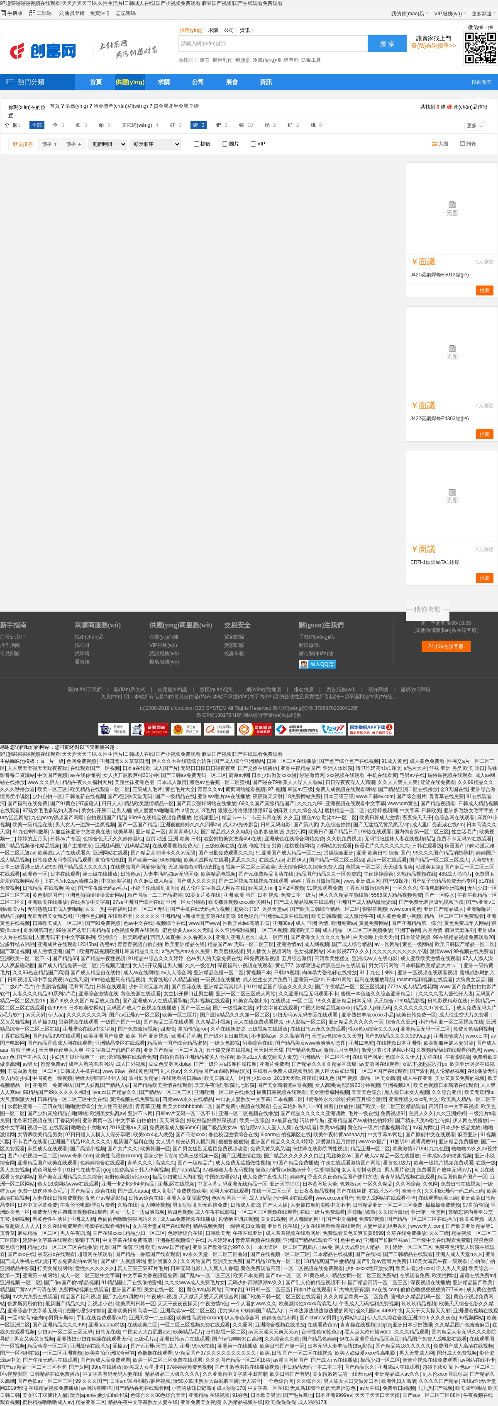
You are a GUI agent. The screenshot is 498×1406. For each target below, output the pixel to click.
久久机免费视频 (344, 839)
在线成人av (271, 860)
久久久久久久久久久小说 (399, 951)
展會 (232, 81)
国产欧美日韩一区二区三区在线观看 (281, 1297)
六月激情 (432, 930)
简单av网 (239, 775)
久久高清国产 (294, 1036)
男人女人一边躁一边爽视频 (85, 825)
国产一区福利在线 (20, 1353)
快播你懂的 (326, 1170)
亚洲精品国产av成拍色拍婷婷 (360, 1120)
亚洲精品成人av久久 (397, 1374)
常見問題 (10, 653)
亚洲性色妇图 (90, 916)
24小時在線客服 (446, 646)
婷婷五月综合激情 (366, 1099)
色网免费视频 (81, 761)
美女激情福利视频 (329, 1092)
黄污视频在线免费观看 (135, 1099)
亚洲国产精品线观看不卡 (310, 1240)
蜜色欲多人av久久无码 (187, 930)
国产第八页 (305, 825)
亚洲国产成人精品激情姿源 (366, 902)
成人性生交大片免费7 (266, 980)
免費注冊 (100, 13)
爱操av (120, 1346)
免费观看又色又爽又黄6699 (353, 1233)
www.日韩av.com (374, 796)
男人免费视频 (15, 1170)
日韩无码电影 (275, 825)
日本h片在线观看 (312, 1289)
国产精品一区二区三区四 (336, 860)
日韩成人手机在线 (80, 1071)
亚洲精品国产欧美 (473, 1282)
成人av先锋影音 (240, 825)
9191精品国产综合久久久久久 (279, 987)
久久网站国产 (195, 1261)
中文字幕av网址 (385, 1134)
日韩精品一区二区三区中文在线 (72, 1099)
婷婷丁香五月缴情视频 (316, 881)
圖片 (230, 144)
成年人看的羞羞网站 (90, 1064)
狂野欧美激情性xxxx (127, 1177)
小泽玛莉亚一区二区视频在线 (451, 1022)
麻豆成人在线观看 (47, 1149)
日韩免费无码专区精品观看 (62, 860)
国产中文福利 (341, 1219)
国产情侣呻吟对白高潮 (237, 1339)
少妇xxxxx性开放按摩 (369, 1268)
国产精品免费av (303, 1050)
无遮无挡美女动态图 (49, 916)
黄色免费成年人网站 (466, 923)
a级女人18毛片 (198, 810)
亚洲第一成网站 (39, 1275)
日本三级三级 (339, 796)
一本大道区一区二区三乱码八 (286, 1247)
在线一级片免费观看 (322, 1212)
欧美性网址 (444, 1275)
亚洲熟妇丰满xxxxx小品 (368, 1015)
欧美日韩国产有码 (290, 1374)
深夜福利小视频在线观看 (244, 965)
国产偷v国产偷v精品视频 (71, 1282)
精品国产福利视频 (80, 1297)
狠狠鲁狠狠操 (233, 1142)
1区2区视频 (291, 888)
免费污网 (296, 832)
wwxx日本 (477, 1036)
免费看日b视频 (399, 1388)
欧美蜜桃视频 (229, 951)
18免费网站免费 (303, 796)
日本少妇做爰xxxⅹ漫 (274, 775)
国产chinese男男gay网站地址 (332, 1318)
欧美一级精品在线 (32, 825)
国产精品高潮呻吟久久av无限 (163, 853)
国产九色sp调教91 (123, 1297)
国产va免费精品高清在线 (266, 874)
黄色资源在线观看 (141, 994)
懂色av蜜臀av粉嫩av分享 (283, 1170)
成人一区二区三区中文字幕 (90, 1275)
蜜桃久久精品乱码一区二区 (421, 1297)
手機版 (14, 13)
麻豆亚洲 (468, 1134)
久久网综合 (407, 1184)
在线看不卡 (119, 916)
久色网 (430, 1184)
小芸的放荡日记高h (192, 1388)
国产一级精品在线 (175, 796)
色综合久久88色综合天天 (158, 1395)
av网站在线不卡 (478, 1360)
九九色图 (439, 1149)
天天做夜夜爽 (398, 867)
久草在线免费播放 (406, 1233)
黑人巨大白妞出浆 (335, 1071)
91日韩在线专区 (82, 1170)
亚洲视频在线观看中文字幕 (355, 803)
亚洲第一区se (308, 980)
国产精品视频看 (437, 803)
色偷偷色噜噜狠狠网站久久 (127, 1219)
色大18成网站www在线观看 (67, 1184)
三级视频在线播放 (268, 1029)
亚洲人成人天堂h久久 (459, 1254)
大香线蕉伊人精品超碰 (173, 980)
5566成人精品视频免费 (396, 895)
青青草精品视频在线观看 (407, 1177)
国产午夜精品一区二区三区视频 (350, 987)
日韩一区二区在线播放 (291, 761)
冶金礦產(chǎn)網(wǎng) (120, 106)
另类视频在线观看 (78, 1022)
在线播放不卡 (384, 1191)
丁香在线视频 (15, 1036)
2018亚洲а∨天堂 (127, 1127)
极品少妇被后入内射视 (177, 1177)
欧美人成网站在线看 (206, 860)
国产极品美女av (219, 1127)
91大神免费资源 (351, 1289)
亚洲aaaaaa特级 (106, 1325)
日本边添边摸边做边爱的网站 (321, 1311)
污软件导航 (312, 1120)
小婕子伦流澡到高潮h (154, 888)
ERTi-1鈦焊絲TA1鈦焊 (434, 562)
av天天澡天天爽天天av (273, 1332)
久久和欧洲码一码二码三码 (454, 1191)
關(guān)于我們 (85, 689)
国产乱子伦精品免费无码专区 (443, 881)
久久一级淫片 (200, 965)
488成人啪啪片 (455, 874)
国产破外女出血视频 (226, 1036)
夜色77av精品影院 (105, 1198)
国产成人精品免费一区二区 (67, 965)
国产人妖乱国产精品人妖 (102, 1085)
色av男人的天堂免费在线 (214, 958)
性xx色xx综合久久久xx (373, 1029)
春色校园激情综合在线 (233, 1134)
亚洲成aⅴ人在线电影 (375, 958)
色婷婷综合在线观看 (102, 1163)
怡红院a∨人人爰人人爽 (266, 1127)
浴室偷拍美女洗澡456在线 (232, 839)
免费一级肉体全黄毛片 (43, 1191)
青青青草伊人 (183, 832)
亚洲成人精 (82, 1219)
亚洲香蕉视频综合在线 (180, 1240)
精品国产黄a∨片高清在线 (28, 1289)
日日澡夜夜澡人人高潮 (350, 782)
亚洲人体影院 (338, 768)
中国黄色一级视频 (52, 1078)
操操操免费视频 (442, 1205)
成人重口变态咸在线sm (438, 825)
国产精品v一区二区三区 (165, 1092)
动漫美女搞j (429, 867)
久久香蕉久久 (198, 937)
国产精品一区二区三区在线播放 (422, 1219)
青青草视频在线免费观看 (430, 1360)
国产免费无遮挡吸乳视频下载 (431, 902)
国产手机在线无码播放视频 (200, 909)
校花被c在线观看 (56, 1254)
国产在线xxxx (107, 1233)
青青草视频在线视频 (257, 1240)
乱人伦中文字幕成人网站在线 (213, 888)
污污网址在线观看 (293, 1198)
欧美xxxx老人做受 (153, 1134)
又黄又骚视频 (15, 1022)
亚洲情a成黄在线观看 (285, 916)
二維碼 (44, 13)
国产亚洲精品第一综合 (416, 923)
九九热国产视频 (435, 1388)
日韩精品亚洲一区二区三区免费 (387, 1205)
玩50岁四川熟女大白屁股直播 (205, 1381)
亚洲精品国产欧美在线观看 (47, 1163)
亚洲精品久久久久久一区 (356, 1022)
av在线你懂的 (85, 775)
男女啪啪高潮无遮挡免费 (200, 1205)
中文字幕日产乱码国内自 (113, 1050)
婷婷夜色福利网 (279, 1318)
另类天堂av (274, 909)
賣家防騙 (234, 645)
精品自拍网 (12, 916)
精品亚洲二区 (90, 1402)
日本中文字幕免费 (37, 1205)
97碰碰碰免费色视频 (189, 1367)
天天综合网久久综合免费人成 (310, 867)
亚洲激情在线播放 (90, 1346)
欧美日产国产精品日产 (333, 832)
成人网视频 (316, 944)
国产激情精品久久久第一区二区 (235, 1015)
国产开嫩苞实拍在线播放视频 (247, 1367)
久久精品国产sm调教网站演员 (216, 1071)
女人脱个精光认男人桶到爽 (185, 1142)
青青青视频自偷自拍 (139, 944)
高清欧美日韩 (305, 930)
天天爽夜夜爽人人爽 (61, 1050)
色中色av (350, 1240)
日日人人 (112, 803)
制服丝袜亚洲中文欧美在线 (80, 832)
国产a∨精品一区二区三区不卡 (33, 1367)
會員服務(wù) (477, 99)
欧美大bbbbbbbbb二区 (187, 1106)
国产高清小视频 (87, 1149)
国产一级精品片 (195, 1163)
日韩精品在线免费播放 (55, 1374)
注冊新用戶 (12, 637)
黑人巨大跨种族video (367, 1332)
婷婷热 (297, 1177)
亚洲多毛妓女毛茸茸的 (468, 810)
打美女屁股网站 (54, 1268)
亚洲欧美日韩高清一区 (132, 1311)
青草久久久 (139, 1163)
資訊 (246, 30)
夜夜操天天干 (417, 817)
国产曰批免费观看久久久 (225, 853)
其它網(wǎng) (140, 125)
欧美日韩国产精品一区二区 (465, 944)
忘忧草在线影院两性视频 (320, 1149)
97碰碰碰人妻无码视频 (228, 1170)
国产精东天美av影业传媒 (422, 1120)
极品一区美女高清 (380, 1078)
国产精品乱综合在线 (93, 1191)
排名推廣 (304, 689)
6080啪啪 (170, 860)
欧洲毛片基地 (186, 1036)
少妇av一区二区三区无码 (65, 1332)
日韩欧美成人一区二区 (57, 923)
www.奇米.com (76, 1156)
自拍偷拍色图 (110, 860)
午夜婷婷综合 (378, 874)
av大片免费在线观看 (35, 1297)
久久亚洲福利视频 (235, 930)
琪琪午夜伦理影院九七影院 (225, 1085)
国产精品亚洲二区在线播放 (408, 789)
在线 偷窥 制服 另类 (259, 846)
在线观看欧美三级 (438, 1198)
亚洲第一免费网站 (52, 1085)
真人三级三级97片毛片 (142, 1268)
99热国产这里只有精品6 (82, 930)
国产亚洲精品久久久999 (58, 1325)
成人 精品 (259, 1198)
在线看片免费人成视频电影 (282, 1071)
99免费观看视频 (261, 958)
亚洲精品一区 (151, 832)
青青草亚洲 (147, 1106)
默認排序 (23, 144)
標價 (202, 144)
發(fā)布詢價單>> (433, 45)
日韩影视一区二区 (226, 1332)
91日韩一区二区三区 (267, 1289)
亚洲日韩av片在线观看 (184, 1339)
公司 (230, 30)
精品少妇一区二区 (145, 1233)
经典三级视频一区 (199, 1156)
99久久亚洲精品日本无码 (343, 1001)
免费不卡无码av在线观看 (464, 839)
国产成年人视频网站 (122, 1261)
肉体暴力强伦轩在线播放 (329, 972)
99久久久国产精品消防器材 (443, 853)
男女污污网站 (383, 965)
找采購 (82, 653)
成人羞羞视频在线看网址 (293, 1233)
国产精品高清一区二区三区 (378, 1282)
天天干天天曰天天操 (377, 1395)
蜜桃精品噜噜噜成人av (47, 1402)
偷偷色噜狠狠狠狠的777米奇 (432, 1289)
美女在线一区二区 (164, 1289)
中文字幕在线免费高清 (127, 1240)
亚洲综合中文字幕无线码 (34, 1311)
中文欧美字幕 (116, 881)
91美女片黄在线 (202, 895)
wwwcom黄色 (403, 803)
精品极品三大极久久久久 (172, 1374)
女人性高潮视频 (115, 1106)
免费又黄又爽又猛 (270, 1149)
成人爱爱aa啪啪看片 (156, 810)
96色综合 (248, 916)
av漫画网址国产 (290, 1360)
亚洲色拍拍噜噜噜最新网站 (95, 895)
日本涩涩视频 (415, 937)
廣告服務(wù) (341, 689)
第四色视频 (179, 1212)
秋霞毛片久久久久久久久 (381, 846)
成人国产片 (165, 768)
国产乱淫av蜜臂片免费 (381, 1261)
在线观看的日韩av (181, 1078)
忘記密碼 (126, 13)
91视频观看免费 (324, 888)
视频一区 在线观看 (47, 1127)
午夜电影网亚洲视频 (442, 888)
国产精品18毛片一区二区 (272, 1261)
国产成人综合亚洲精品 (239, 761)
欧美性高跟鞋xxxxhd (118, 1156)
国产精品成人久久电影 (226, 832)
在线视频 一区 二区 (292, 1001)
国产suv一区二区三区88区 (432, 1395)
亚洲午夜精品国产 (300, 768)
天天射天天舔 (268, 1050)
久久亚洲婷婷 (451, 1113)
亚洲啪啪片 (478, 909)
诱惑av (107, 944)
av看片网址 (425, 1127)
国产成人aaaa (133, 1191)
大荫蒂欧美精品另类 (39, 1134)
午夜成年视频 (161, 1297)
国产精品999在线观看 (56, 1036)
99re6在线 (203, 1346)
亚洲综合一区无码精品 (123, 937)
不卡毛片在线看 (29, 1142)
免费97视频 (371, 1219)
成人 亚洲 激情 (311, 923)
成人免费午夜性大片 (264, 1177)
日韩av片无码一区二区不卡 (186, 1113)
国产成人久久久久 (196, 881)
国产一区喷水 (439, 895)
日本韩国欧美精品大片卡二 (431, 965)
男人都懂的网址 (306, 1219)
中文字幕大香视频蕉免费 (149, 1275)
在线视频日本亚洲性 (398, 1043)
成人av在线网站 (141, 972)
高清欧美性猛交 (332, 958)
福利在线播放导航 (374, 980)
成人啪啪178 (231, 1388)
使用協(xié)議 (172, 689)
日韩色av (130, 874)
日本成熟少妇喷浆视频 (447, 1156)
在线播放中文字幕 (90, 902)
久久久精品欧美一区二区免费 (356, 1297)
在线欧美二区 (142, 1325)
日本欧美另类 (266, 1395)
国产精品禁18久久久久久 (403, 1346)
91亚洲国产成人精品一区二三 (288, 853)
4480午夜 (392, 1311)
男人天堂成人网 (416, 1353)
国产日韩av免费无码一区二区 (193, 775)
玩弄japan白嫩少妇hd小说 (99, 1395)
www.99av (114, 1071)
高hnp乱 (234, 1289)
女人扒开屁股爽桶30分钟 (130, 775)
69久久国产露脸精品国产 (266, 803)
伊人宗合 (251, 1381)
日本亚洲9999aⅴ (333, 1395)
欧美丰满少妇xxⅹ (414, 1268)
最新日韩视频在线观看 (281, 1092)
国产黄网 (79, 1367)
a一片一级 (52, 761)
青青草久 (412, 1191)
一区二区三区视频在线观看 (267, 1212)
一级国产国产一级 (121, 1022)
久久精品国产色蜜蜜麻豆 (462, 1325)
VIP (258, 144)
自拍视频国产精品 (106, 817)
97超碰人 (88, 803)
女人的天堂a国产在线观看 (161, 1226)
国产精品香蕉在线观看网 (141, 1388)
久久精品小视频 (213, 1022)
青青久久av (210, 789)
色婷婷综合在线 (185, 1233)
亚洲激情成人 (448, 1036)
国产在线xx (367, 1254)
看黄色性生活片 (49, 1219)
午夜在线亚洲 (248, 1233)
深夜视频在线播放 (430, 1282)
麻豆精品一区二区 (37, 1233)
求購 (215, 30)
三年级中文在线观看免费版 (441, 1240)
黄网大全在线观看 (229, 1191)
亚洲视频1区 (397, 1085)
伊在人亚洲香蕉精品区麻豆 (369, 1339)
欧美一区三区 (52, 789)
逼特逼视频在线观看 (449, 775)
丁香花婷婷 (67, 1120)
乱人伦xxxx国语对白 (444, 1374)
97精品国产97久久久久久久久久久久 (216, 1353)
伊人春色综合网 (242, 1318)
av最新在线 (284, 1120)
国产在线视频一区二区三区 (280, 1254)
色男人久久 (421, 1113)
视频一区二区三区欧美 (251, 867)
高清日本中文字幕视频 (453, 1106)
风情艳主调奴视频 (238, 1219)
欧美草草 (123, 832)
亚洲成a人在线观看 (398, 1367)
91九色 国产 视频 (338, 1078)
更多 (472, 125)
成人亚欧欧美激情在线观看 (430, 958)
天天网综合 (171, 1120)
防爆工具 (311, 60)
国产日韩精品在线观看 (408, 1254)
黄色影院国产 (47, 895)
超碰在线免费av (477, 1275)
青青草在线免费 (446, 796)
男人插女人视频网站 (269, 951)
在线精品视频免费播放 (53, 1388)
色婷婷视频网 (382, 810)
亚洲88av (282, 923)
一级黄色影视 (225, 1043)
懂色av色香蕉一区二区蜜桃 (220, 782)
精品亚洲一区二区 (370, 1149)
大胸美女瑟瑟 (471, 980)
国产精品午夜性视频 (103, 958)
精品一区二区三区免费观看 (454, 916)
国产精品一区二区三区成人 (439, 860)
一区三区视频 (272, 930)
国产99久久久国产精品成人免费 (84, 1001)
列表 (468, 143)
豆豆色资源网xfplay (170, 1064)
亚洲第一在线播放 (237, 1346)
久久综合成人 (307, 810)
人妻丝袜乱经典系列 (385, 1226)
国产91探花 (395, 881)
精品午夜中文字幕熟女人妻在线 (143, 1402)
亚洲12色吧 (361, 1043)
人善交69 (482, 860)
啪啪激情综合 (80, 1106)
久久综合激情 (393, 1212)
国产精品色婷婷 (319, 1339)
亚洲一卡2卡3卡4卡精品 (127, 1184)
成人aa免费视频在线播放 (187, 1219)
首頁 (96, 81)
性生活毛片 (464, 832)
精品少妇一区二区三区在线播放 (62, 1247)
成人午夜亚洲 (417, 1078)
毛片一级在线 (363, 1113)
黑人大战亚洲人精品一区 (362, 1247)
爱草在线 (432, 1057)
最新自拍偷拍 (339, 1106)
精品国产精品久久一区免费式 (328, 874)
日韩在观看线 (427, 846)
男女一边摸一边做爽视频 (137, 1212)
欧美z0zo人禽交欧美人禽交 (267, 1057)
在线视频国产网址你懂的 (137, 867)
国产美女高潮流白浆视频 (284, 1085)
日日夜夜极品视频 (314, 1191)
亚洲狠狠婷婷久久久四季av (190, 825)
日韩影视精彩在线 (447, 1001)
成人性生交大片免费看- (465, 1015)
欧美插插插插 (280, 1402)
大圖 (440, 143)
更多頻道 (484, 14)
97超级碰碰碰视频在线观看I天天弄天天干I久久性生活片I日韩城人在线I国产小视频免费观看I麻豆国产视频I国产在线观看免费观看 (141, 3)
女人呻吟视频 (155, 1205)
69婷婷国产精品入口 (263, 1311)
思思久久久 (243, 860)
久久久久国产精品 (439, 1381)
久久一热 (95, 909)
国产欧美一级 (142, 860)
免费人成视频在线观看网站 (345, 789)
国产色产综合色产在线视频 (349, 761)
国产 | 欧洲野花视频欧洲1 (93, 951)
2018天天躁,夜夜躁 (295, 1078)
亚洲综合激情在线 (98, 994)
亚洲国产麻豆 (127, 1289)
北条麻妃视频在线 (32, 1120)
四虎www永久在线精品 (187, 1099)
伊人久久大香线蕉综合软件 (181, 761)
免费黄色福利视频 (473, 1029)
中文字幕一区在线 (268, 1388)
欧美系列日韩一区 (135, 1304)
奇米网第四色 (38, 930)
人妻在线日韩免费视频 (57, 1198)
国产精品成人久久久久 (83, 867)
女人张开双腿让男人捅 (157, 965)
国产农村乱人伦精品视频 (437, 1071)
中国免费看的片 (222, 1177)
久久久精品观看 (411, 1332)
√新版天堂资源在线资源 (209, 916)
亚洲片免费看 (274, 1064)
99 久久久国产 (91, 1381)
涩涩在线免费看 (437, 782)
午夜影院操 (457, 1057)
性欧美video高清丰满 (246, 923)
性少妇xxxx (259, 1078)
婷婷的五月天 (32, 839)
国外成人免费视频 (457, 1353)
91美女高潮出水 (250, 1001)
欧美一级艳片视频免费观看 (444, 1163)
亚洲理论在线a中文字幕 (88, 1029)
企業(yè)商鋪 (163, 637)
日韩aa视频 (286, 972)
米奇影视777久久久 (348, 951)
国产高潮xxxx (190, 1134)
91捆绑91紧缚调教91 (412, 1142)
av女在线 (369, 1388)
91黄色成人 (317, 1275)
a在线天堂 (76, 980)
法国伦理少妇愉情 (85, 1311)
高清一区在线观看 (387, 860)
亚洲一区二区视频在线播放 (248, 1113)
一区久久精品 (378, 1184)
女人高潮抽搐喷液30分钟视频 (347, 1085)
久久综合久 (308, 1381)
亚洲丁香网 (407, 930)
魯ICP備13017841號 (219, 715)
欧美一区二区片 (179, 1015)
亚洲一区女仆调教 (186, 902)
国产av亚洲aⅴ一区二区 (134, 1015)
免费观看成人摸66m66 (174, 1127)
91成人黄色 (394, 761)
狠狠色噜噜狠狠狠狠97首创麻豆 (254, 810)
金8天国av (367, 1311)
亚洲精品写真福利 (224, 987)
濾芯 (205, 60)
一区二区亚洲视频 (62, 1353)
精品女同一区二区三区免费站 (364, 1275)
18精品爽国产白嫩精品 (328, 1261)
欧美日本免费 (248, 1275)
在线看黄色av (323, 1325)
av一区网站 (387, 944)
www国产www (204, 923)
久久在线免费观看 (62, 1226)
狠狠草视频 (374, 909)
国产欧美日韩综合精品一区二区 (325, 909)
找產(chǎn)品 (89, 637)
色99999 (56, 1008)
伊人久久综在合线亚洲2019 (397, 1318)
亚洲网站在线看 (110, 853)
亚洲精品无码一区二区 (425, 1029)
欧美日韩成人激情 (379, 817)
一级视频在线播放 (220, 980)
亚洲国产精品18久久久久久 (80, 1142)
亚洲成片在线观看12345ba (67, 944)
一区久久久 (405, 888)
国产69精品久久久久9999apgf (397, 1036)
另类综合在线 (257, 1043)
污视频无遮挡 (115, 965)
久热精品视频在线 (416, 874)
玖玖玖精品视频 (418, 1304)
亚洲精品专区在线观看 (120, 1043)
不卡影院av (263, 1036)
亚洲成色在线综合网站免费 (294, 839)
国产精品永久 (359, 1367)
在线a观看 (305, 1127)
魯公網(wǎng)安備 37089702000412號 (315, 708)
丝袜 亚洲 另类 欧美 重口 (456, 768)
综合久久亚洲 (401, 1022)
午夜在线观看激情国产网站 (351, 1163)
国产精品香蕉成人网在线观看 (59, 1043)
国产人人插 (275, 1205)
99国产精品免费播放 (295, 1163)
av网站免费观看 (334, 846)
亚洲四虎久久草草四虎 (124, 761)
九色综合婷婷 (336, 825)
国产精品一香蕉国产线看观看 (147, 1254)
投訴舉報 (234, 653)
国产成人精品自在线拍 (95, 972)
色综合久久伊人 (402, 1057)
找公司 (82, 645)
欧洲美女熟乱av (107, 1113)
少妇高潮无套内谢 (148, 987)
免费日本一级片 (298, 895)
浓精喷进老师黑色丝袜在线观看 (331, 965)
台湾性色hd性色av (321, 1332)
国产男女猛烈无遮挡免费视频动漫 (210, 1149)
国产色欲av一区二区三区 (45, 1381)
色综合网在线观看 (454, 817)
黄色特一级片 (363, 1127)
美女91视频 (273, 1219)
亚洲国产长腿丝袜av (385, 1240)
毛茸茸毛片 (81, 987)
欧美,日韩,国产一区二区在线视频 (296, 1353)
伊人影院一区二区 (306, 1022)
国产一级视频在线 (233, 1008)
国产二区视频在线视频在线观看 (253, 881)
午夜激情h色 (214, 1304)
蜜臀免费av (53, 1064)
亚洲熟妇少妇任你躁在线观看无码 (93, 1339)
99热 (370, 1212)
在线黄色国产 (143, 1071)
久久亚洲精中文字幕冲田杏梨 (235, 1374)
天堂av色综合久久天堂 (337, 1036)
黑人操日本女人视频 (406, 1092)
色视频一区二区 (363, 867)
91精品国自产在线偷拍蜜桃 (131, 1282)
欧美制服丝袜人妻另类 (449, 1043)
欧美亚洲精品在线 (185, 944)
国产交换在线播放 (258, 768)
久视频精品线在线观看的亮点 (448, 1050)
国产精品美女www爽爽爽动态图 (310, 1043)
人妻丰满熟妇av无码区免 (170, 874)
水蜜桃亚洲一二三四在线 (34, 1106)
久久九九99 (309, 803)
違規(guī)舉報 (415, 689)
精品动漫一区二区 (47, 1346)
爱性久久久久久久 (95, 1268)
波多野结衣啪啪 (17, 944)
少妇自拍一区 (47, 796)
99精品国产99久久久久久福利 (56, 1092)
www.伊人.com (426, 1226)
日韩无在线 (107, 1332)
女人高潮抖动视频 (361, 1170)
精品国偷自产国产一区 (462, 1177)
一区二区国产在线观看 (382, 1071)
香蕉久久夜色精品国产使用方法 (342, 1177)
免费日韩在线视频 (461, 1184)
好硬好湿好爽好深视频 (212, 1120)
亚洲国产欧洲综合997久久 (222, 1247)
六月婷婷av (220, 1240)
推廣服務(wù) (164, 662)
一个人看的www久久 (253, 1304)
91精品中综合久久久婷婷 (155, 958)
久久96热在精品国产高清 (40, 972)
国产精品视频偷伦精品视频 (30, 846)
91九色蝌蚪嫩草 (30, 832)
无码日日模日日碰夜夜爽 (208, 768)
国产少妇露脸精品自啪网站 (57, 1113)
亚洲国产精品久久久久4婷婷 (282, 1142)
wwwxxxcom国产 (334, 1198)
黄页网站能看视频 (245, 789)
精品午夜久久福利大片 (87, 782)
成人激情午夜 (359, 916)
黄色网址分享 (47, 1170)
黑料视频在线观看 (210, 1001)
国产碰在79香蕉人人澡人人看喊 (287, 782)
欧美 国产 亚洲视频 (147, 1036)
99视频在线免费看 (473, 951)
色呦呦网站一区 (229, 1198)
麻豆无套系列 (460, 930)
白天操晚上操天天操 (375, 937)
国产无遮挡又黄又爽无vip (381, 825)
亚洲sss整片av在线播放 (224, 796)
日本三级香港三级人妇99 (27, 867)
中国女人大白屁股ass (147, 1332)
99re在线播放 (107, 1367)
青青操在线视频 (357, 1325)
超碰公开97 (246, 909)
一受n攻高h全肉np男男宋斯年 (40, 1318)
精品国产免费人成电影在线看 (434, 1339)
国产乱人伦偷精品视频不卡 (315, 1282)
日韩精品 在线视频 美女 (48, 888)
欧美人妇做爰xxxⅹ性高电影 (365, 1353)
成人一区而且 (273, 937)
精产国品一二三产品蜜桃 (154, 895)
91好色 (240, 1395)
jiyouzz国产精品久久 (114, 1092)
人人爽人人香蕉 (220, 1268)
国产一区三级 (195, 1008)
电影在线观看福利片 (107, 1226)
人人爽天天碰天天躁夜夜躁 (37, 768)
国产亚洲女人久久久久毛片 (320, 937)
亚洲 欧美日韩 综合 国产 (383, 853)
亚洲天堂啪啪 (285, 1184)
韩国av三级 (300, 789)
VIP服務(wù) (450, 14)
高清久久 (165, 1163)
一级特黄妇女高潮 (245, 1226)
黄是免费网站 (374, 923)
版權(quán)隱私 (217, 689)
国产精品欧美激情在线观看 (162, 1085)
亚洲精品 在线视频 (208, 1395)
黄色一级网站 (417, 944)
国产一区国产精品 (137, 825)
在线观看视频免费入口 (177, 846)
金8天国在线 (454, 789)
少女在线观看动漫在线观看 (330, 1226)
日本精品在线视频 (333, 1254)
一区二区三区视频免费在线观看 (195, 1325)
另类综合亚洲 (339, 853)
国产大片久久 (122, 1149)
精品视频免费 (208, 1226)
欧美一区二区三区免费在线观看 (168, 1360)
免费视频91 (393, 1113)
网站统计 (253, 715)
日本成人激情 (172, 782)
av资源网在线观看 (379, 1064)
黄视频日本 (258, 972)
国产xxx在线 (21, 1254)
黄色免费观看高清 (261, 1268)
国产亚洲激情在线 (241, 1156)
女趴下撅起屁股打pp (424, 1064)
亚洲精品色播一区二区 (219, 972)
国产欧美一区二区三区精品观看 (391, 1106)
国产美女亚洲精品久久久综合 (69, 1177)
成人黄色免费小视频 (398, 916)
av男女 (30, 1064)
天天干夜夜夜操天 (178, 1304)
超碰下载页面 (437, 1367)
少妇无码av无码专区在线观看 (305, 1015)
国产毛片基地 (298, 1395)
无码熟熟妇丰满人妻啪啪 (54, 909)
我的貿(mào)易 (410, 14)
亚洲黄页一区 (97, 1120)
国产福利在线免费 (27, 803)
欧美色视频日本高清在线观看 (445, 1085)
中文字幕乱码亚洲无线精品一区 (232, 1184)
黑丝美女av (339, 1156)
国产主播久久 (32, 1057)
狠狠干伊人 (23, 1050)
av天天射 (35, 1015)
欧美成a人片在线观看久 (64, 853)
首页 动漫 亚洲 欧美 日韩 (173, 839)
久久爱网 (242, 1325)
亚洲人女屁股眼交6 (187, 1198)
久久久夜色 (443, 1318)
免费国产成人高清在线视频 (463, 1346)
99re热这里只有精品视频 (117, 980)
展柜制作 (222, 60)
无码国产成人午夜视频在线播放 (142, 1008)
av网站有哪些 (96, 1388)
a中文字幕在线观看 (276, 1008)
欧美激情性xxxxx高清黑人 (307, 1304)
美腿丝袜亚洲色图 (134, 782)
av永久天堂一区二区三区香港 (215, 1254)
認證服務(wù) (164, 653)
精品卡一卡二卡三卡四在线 (251, 817)
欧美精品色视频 (218, 874)
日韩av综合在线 (146, 1198)
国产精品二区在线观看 (168, 1022)
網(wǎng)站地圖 (263, 689)
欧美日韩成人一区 (224, 1078)
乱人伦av (171, 1071)
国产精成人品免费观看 (105, 1360)
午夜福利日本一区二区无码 (137, 909)
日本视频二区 (288, 1099)
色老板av (350, 1184)
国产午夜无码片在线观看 (50, 1360)
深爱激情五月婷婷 (336, 1142)
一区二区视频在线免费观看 (313, 1268)
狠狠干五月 (87, 1240)
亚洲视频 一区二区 (20, 1282)
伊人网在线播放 (470, 1120)
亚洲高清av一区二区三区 (187, 1311)
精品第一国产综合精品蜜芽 (177, 1043)
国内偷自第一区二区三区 (421, 832)
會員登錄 (75, 13)
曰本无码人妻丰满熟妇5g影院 (340, 1346)
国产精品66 (65, 958)
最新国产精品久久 (65, 1304)
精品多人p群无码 (372, 1008)
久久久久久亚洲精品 (157, 916)
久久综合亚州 (446, 1092)
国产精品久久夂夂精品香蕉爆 (324, 1064)
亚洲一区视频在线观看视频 (427, 972)
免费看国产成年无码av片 (444, 1170)
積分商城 (378, 689)
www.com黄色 (405, 909)
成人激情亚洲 (47, 951)
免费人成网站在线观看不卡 (386, 1198)
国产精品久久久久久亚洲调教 (313, 1113)
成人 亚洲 (178, 1346)
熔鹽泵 (242, 60)
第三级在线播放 (100, 874)
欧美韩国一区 (155, 1149)
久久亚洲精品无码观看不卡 (308, 994)
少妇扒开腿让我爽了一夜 (77, 1057)
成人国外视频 (131, 1064)
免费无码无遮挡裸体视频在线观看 (69, 1212)
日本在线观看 (65, 874)
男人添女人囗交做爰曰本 (351, 1381)
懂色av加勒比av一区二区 (329, 817)
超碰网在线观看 (95, 1254)
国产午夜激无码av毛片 (103, 888)
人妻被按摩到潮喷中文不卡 (320, 1205)
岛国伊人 (297, 860)
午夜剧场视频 (51, 987)
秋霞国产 (454, 846)
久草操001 (44, 1022)
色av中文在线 (138, 923)
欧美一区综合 (254, 1120)
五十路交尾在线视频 (228, 1050)
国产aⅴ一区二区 (283, 1275)
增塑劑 (290, 60)
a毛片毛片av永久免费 (186, 951)
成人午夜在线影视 (215, 1212)
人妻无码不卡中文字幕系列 (65, 937)
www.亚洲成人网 (362, 881)
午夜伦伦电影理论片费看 (87, 1205)
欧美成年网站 (470, 1388)
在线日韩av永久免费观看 (318, 1029)
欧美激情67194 (409, 1149)
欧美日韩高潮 (326, 916)
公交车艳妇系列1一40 (297, 1106)
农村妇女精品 (144, 1078)
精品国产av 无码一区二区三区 (241, 944)
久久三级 (439, 1233)
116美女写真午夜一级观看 (438, 1261)
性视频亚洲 (206, 817)
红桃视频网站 (299, 846)
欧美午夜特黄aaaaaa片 (339, 1134)
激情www (440, 951)
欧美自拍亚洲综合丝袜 (110, 1353)
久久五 (291, 817)
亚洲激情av (289, 944)
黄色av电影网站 (204, 1289)
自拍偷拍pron (193, 1029)
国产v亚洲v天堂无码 (129, 796)
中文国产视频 (52, 775)
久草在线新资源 (227, 1029)
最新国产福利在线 (133, 1142)
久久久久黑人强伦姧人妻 (445, 994)
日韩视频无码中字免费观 (34, 980)
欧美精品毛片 (188, 1332)
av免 (327, 1247)
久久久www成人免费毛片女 (194, 1282)
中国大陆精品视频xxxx (326, 1008)
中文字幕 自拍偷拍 (135, 1120)
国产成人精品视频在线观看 (304, 902)
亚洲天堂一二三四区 (151, 1318)
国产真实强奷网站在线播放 (206, 803)
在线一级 (486, 1163)
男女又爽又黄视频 (34, 1339)
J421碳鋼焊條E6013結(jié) (439, 275)
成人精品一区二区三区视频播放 (357, 930)
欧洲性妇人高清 (398, 1381)
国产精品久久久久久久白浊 (294, 1156)
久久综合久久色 (281, 1339)
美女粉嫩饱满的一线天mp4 (342, 1374)
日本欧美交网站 (86, 1008)
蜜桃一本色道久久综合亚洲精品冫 (378, 994)
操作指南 (10, 645)
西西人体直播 (165, 937)
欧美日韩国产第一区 (282, 1346)
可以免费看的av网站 (75, 1261)
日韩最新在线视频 (85, 796)
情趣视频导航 (395, 1127)
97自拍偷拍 (475, 1205)
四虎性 (167, 1029)
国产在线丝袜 (351, 1191)
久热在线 (127, 1205)
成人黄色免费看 (427, 761)
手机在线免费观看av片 (101, 1318)
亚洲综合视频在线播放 (280, 1325)
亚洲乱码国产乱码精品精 (122, 846)
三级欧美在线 (220, 846)
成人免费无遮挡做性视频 (242, 1163)
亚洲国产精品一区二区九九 (173, 1050)
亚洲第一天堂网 (428, 1212)
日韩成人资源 (245, 1205)
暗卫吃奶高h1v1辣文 (378, 768)
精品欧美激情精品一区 (149, 803)
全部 (37, 125)
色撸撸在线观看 (154, 1353)
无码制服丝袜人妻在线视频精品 (399, 839)
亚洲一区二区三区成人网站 (246, 994)
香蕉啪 (354, 1212)
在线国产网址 (367, 1057)
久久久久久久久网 (86, 1015)
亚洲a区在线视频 (176, 1184)
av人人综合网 (176, 972)
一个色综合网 (278, 1381)
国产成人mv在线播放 (334, 1360)
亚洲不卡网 (140, 1113)
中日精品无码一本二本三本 (312, 1367)
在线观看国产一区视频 (95, 768)
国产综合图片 (411, 796)
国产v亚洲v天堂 (148, 1346)
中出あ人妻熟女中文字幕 (243, 1099)
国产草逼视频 (15, 951)
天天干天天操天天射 (427, 1311)
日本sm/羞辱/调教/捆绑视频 (140, 1381)
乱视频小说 (100, 1304)
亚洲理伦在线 (283, 1226)
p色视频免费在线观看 (135, 930)
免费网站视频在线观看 (84, 1289)
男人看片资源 (399, 1170)
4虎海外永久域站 (325, 1099)
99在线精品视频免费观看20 (463, 937)
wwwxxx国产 (373, 1142)
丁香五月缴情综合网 (367, 888)
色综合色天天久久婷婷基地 (113, 839)
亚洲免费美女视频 (200, 1402)
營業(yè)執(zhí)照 (282, 715)
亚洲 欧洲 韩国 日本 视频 (250, 895)
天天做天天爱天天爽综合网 (209, 1297)
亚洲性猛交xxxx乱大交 (413, 1099)
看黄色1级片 (397, 1163)
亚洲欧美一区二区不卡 (25, 958)
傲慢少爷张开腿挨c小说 (387, 1050)
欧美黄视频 (471, 1219)
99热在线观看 (376, 832)
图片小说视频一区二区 (32, 1156)
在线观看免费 (415, 1275)
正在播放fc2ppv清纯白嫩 (71, 881)
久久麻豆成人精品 (153, 881)
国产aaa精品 (186, 1170)
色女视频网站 (309, 951)
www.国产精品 (174, 1247)
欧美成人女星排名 (144, 1367)
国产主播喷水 (77, 846)
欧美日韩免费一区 (416, 1015)
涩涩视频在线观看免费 (132, 1057)
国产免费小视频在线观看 (242, 1106)
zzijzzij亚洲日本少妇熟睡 (405, 1325)
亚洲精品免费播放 (458, 1142)
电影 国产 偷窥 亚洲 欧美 (127, 1247)
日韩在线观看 (111, 987)
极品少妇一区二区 (380, 1360)
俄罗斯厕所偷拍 (24, 1304)
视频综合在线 (171, 923)
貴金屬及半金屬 (171, 106)
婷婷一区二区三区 (412, 1247)
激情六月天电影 (341, 1050)
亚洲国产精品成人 (444, 909)
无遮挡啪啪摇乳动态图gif (195, 867)
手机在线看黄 (382, 775)
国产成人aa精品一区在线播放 (387, 1156)
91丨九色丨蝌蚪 (377, 972)
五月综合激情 (297, 958)
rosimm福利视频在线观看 (425, 980)
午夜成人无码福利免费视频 (369, 1304)
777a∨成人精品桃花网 (412, 987)
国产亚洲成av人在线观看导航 (155, 1001)
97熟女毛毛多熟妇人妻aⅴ (50, 810)
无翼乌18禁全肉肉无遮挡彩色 (323, 1388)
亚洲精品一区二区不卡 (325, 1057)
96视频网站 (471, 1318)
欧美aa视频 (332, 1127)
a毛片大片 (415, 768)
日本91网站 (339, 980)
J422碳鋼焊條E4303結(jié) (439, 418)
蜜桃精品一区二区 (344, 810)
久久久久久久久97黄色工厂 (423, 1008)
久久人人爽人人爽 (397, 782)
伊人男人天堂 (451, 1268)
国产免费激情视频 (138, 1029)
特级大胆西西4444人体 (100, 1078)
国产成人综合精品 (352, 944)
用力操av (228, 1311)
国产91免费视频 (102, 923)
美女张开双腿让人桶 (44, 1395)
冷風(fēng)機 (267, 60)
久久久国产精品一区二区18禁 (238, 1360)
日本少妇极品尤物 (461, 1127)
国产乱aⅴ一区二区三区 (205, 1275)
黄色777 (284, 965)
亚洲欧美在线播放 (47, 902)
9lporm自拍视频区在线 (286, 1134)
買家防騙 (234, 637)
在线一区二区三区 (271, 1191)
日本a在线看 (136, 768)
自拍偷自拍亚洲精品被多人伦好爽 (196, 1057)
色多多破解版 (268, 832)
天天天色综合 (366, 1092)
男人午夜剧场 (75, 1233)
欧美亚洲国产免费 (103, 1036)
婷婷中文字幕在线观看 (47, 1240)
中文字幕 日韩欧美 (420, 810)
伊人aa (55, 1015)
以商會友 (482, 82)
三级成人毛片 (147, 789)
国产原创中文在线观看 (430, 1134)
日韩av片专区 (65, 839)
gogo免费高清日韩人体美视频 (136, 1170)
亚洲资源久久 (163, 1261)
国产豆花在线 (186, 987)
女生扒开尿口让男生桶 (188, 994)
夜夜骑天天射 (268, 796)
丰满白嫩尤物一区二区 (32, 1071)
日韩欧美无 (217, 1233)
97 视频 (276, 789)
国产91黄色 (63, 803)
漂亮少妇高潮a (160, 1156)
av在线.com (385, 1289)
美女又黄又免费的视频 (460, 1078)
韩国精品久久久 (141, 951)
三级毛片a (145, 1339)
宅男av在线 (412, 775)
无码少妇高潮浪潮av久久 (255, 1282)
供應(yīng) (193, 30)
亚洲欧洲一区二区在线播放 (224, 1092)
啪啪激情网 (312, 775)
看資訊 (82, 662)
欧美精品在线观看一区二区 (100, 789)
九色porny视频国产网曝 (57, 817)
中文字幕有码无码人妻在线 (112, 1374)
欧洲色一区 (34, 874)
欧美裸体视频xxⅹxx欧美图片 (239, 902)
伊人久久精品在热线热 (344, 895)
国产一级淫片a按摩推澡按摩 (225, 1064)
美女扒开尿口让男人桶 (106, 810)
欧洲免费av (343, 923)
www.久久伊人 (43, 782)
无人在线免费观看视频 (258, 1022)
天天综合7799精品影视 (399, 1001)
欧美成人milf (262, 888)
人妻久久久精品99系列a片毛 (44, 994)
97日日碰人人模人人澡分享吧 (97, 1134)
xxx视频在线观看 (345, 775)
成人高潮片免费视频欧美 (178, 1191)
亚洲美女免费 (228, 1261)
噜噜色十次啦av (89, 1127)
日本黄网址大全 (320, 1184)
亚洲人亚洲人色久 (235, 937)
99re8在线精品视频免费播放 (160, 817)
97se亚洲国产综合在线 (137, 902)
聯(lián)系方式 (129, 689)
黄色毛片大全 (180, 789)
